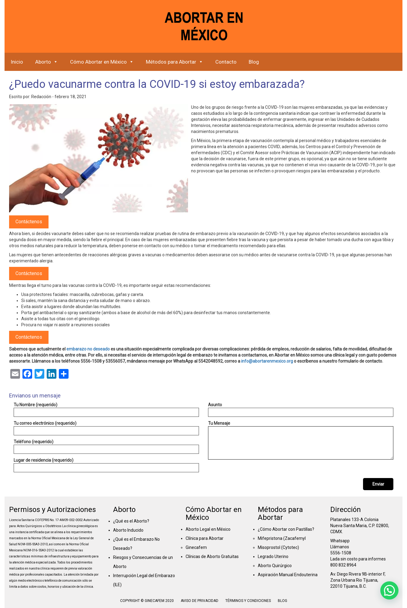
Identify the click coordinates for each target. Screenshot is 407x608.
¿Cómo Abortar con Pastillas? (286, 529)
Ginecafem (196, 547)
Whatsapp (340, 540)
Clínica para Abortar (205, 538)
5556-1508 (340, 552)
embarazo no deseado (88, 349)
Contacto (226, 62)
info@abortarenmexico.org (267, 361)
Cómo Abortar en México (102, 62)
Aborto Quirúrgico (275, 565)
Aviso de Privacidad (199, 601)
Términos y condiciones (248, 601)
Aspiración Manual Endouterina (288, 574)
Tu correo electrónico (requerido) (106, 428)
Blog (254, 62)
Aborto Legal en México (208, 529)
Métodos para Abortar (174, 62)
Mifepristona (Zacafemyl (282, 538)
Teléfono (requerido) (106, 446)
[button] (389, 590)
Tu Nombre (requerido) (106, 409)
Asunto (300, 409)
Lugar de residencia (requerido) (106, 465)
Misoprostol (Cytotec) (278, 547)
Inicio (17, 62)
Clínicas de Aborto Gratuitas (212, 556)
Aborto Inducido (128, 530)
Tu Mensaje (300, 440)
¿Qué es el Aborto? (131, 521)
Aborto (46, 62)
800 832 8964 (343, 565)
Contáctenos (28, 221)
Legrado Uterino (273, 556)
